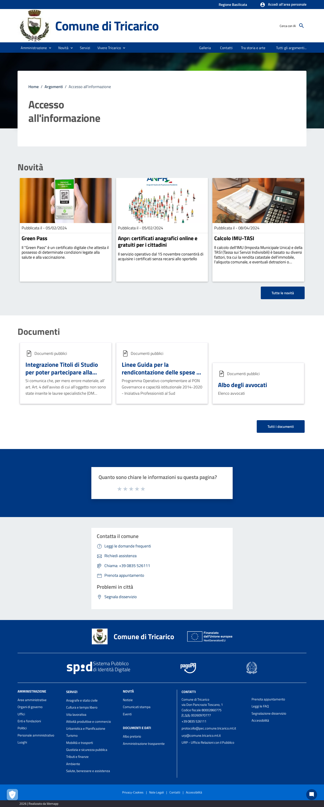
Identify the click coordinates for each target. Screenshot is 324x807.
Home (33, 87)
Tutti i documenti (281, 426)
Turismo (72, 735)
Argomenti (54, 87)
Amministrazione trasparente (144, 743)
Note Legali (156, 792)
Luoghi (22, 742)
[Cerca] (301, 26)
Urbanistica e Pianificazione (85, 728)
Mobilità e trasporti (79, 742)
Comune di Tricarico (106, 25)
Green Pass (34, 238)
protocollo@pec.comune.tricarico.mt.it (209, 728)
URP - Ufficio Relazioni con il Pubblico (208, 742)
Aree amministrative (32, 699)
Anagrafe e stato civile (82, 700)
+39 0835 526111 (194, 721)
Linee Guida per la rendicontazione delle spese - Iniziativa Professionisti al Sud (161, 372)
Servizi (71, 691)
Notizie (128, 699)
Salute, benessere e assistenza (88, 770)
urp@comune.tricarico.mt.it (201, 735)
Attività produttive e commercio (88, 721)
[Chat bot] (311, 794)
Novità (30, 167)
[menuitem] (205, 48)
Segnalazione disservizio (269, 713)
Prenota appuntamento (268, 699)
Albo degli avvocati (242, 384)
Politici (22, 728)
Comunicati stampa (137, 706)
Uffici (21, 714)
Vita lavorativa (76, 714)
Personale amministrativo (36, 735)
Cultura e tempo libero (81, 707)
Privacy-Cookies (133, 792)
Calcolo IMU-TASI (234, 238)
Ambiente (73, 763)
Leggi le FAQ (260, 706)
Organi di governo (30, 706)
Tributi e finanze (77, 756)
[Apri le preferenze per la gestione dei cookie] (12, 794)
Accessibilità (260, 720)
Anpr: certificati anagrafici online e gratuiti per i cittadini (157, 241)
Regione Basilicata (233, 4)
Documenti (39, 331)
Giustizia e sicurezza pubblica (86, 749)
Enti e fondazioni (29, 721)
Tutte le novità (283, 293)
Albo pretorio (132, 736)
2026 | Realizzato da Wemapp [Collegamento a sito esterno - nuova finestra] (38, 803)
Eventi (127, 714)
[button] (283, 4)
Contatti (189, 691)
